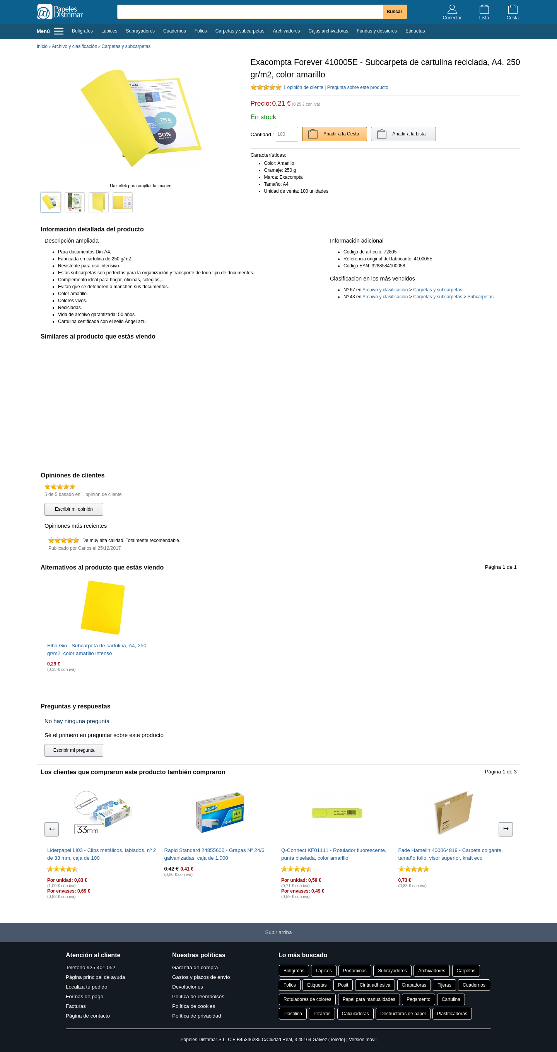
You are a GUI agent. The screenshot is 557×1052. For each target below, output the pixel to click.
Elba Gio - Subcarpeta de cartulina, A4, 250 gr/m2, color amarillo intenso (96, 649)
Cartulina (451, 999)
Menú (50, 31)
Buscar (395, 11)
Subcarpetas (481, 296)
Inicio (42, 46)
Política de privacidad (196, 1016)
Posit (343, 985)
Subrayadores (140, 31)
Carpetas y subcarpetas (240, 31)
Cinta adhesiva (375, 985)
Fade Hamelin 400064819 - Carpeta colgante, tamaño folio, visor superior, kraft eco (450, 854)
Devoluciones (187, 987)
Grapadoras (414, 985)
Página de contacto (88, 1016)
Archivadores (286, 31)
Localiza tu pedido (86, 987)
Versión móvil (362, 1039)
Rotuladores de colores (307, 999)
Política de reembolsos (198, 996)
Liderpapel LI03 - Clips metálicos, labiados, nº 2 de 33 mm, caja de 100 (101, 854)
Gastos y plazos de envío (201, 977)
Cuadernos (174, 31)
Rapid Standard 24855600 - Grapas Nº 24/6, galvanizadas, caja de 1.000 (215, 854)
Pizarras (321, 1013)
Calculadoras (355, 1013)
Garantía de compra (195, 967)
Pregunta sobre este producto (357, 87)
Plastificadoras (452, 1013)
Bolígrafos (82, 31)
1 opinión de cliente (303, 87)
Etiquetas (415, 31)
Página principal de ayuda (95, 977)
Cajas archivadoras (329, 31)
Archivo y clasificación (74, 46)
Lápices (109, 31)
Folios (201, 31)
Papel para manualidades (369, 999)
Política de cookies (193, 1006)
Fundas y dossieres (377, 31)
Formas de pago (84, 996)
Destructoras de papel (402, 1013)
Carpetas (466, 970)
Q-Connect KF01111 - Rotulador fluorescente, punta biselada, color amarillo (333, 854)
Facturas (76, 1006)
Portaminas (355, 970)
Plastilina (293, 1013)
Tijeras (444, 985)
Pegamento (418, 999)
